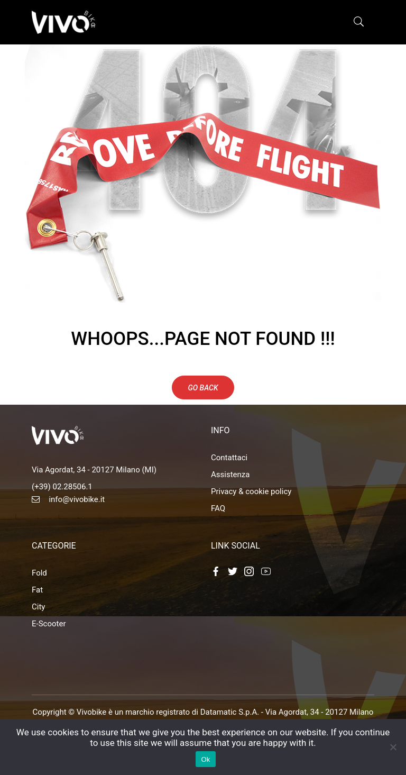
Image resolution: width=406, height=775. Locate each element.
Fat (37, 590)
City (38, 607)
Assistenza (230, 474)
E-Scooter (49, 623)
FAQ (218, 508)
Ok (205, 759)
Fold (39, 573)
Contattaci (229, 457)
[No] (392, 747)
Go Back (203, 388)
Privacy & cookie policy (251, 491)
